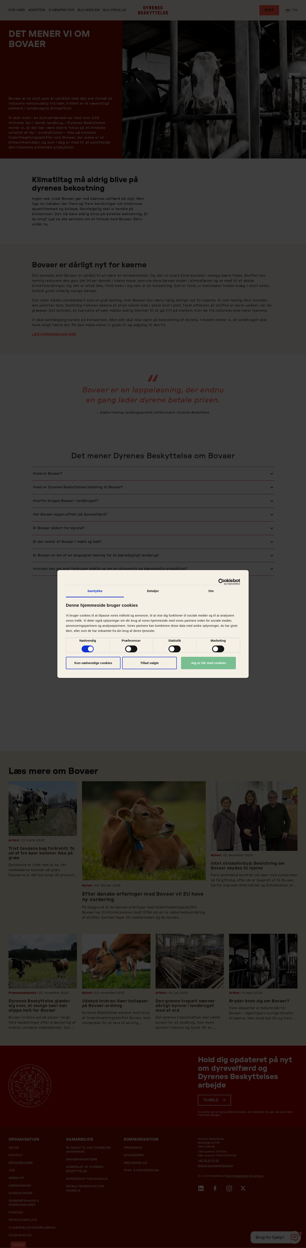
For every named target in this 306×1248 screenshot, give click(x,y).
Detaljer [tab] (153, 591)
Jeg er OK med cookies (208, 663)
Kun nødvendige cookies (93, 663)
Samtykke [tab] (94, 591)
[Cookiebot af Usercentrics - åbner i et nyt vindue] (221, 582)
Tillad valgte (149, 663)
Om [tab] (211, 591)
